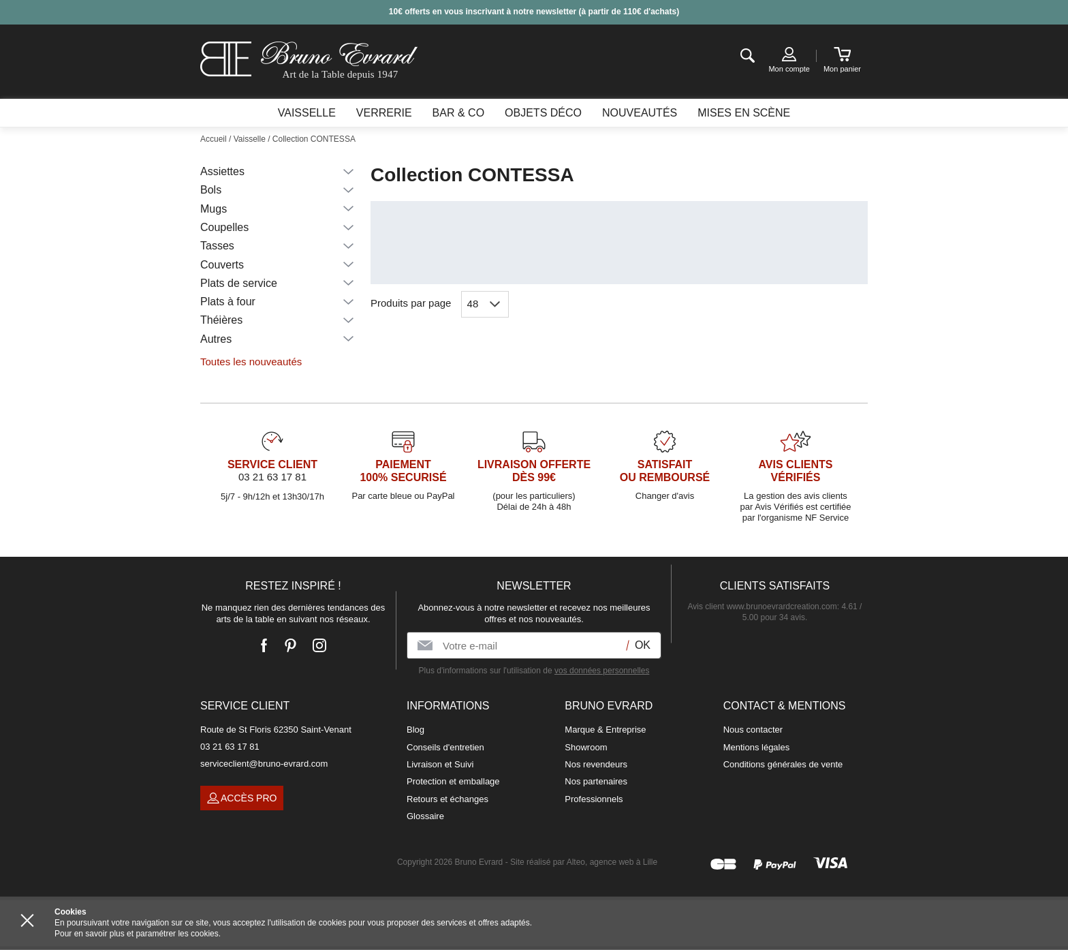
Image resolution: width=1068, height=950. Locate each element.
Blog (415, 729)
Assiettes (222, 171)
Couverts (222, 265)
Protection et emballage (453, 781)
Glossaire (425, 816)
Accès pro (242, 798)
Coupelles (224, 227)
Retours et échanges (447, 799)
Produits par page (411, 303)
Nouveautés (639, 113)
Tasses (217, 245)
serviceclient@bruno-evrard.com (264, 764)
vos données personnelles (601, 670)
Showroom (586, 747)
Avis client (762, 606)
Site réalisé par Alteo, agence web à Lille (583, 862)
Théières (221, 320)
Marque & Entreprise (605, 729)
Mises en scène (743, 113)
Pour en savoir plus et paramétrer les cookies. (137, 933)
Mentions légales (756, 747)
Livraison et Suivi (440, 764)
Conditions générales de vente (783, 764)
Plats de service (238, 283)
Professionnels (594, 799)
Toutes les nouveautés (251, 361)
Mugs (213, 209)
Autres (216, 339)
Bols (210, 190)
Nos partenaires (596, 781)
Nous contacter (753, 729)
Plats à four (227, 301)
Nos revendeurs (596, 764)
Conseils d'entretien (445, 747)
